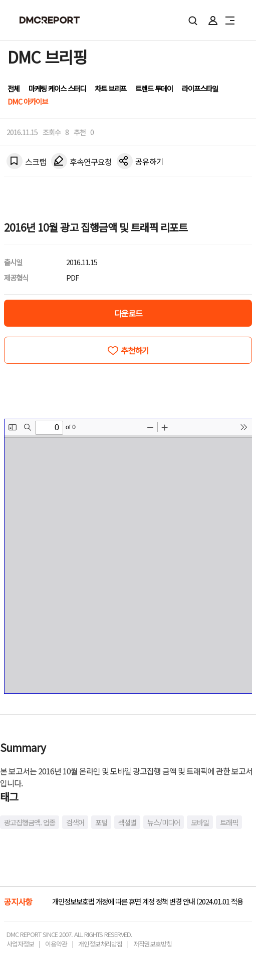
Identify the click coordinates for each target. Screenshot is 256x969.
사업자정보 (20, 943)
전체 (14, 88)
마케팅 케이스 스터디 (57, 88)
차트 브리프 (110, 88)
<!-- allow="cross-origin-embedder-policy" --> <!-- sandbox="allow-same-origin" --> (128, 556)
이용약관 (56, 943)
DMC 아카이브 (28, 101)
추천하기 (135, 350)
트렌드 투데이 (154, 88)
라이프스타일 (200, 88)
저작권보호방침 (152, 943)
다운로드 (128, 313)
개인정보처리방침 (100, 943)
